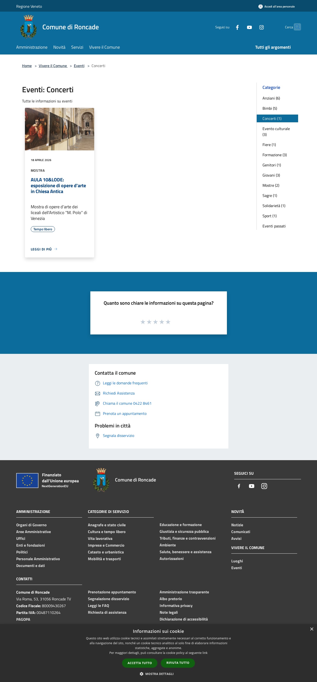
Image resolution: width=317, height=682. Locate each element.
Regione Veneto (29, 6)
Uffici (20, 538)
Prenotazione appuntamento (112, 592)
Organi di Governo (31, 525)
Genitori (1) (272, 165)
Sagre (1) (270, 195)
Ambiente (168, 545)
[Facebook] (228, 26)
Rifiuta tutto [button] (177, 663)
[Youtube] (240, 26)
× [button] (311, 629)
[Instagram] (252, 26)
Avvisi (236, 538)
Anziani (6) (271, 98)
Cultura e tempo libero (107, 532)
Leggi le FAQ (98, 605)
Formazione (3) (275, 155)
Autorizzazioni (172, 558)
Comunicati (240, 532)
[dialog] (158, 653)
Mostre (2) (271, 185)
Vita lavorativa (100, 538)
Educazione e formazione (181, 524)
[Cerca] (295, 27)
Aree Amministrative (33, 532)
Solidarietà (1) (274, 206)
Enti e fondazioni (30, 545)
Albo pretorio (171, 599)
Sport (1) (270, 216)
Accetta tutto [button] (140, 663)
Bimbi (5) (270, 108)
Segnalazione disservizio (108, 599)
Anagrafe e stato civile (107, 525)
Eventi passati (274, 226)
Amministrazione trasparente (184, 592)
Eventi (79, 66)
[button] (158, 673)
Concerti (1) (272, 118)
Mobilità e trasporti (104, 559)
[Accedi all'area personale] (276, 6)
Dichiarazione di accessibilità (184, 619)
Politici (22, 552)
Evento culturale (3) (276, 131)
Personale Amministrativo (38, 559)
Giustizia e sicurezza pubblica (184, 531)
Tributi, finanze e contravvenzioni (188, 538)
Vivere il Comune (53, 66)
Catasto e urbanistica (106, 552)
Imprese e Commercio (106, 545)
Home (27, 66)
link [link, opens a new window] (205, 653)
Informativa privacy (176, 605)
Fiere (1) (269, 144)
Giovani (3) (271, 175)
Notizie (237, 525)
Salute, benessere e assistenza (185, 552)
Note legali (169, 612)
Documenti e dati (30, 565)
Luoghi (237, 561)
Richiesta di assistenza (107, 612)
